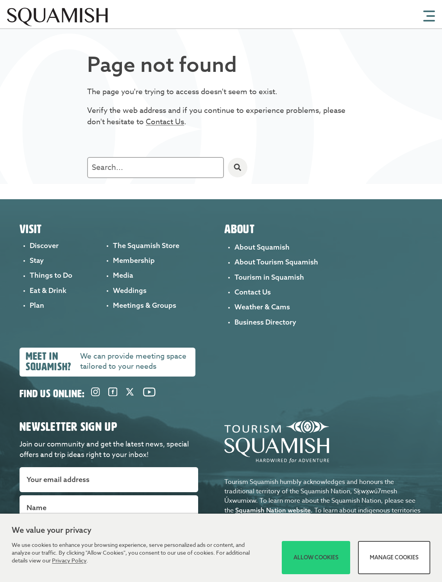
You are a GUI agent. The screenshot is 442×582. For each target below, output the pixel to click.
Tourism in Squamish (269, 277)
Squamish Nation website (273, 507)
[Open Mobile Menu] (429, 15)
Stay (37, 260)
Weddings (130, 290)
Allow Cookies (315, 557)
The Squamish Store (146, 245)
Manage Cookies (394, 557)
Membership (134, 260)
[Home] (60, 26)
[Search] (237, 167)
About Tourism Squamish (276, 261)
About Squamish (262, 247)
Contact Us (165, 121)
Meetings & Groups (144, 305)
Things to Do (51, 275)
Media (123, 275)
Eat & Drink (48, 290)
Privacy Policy (69, 560)
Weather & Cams (262, 306)
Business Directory (265, 322)
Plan (37, 305)
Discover (44, 245)
